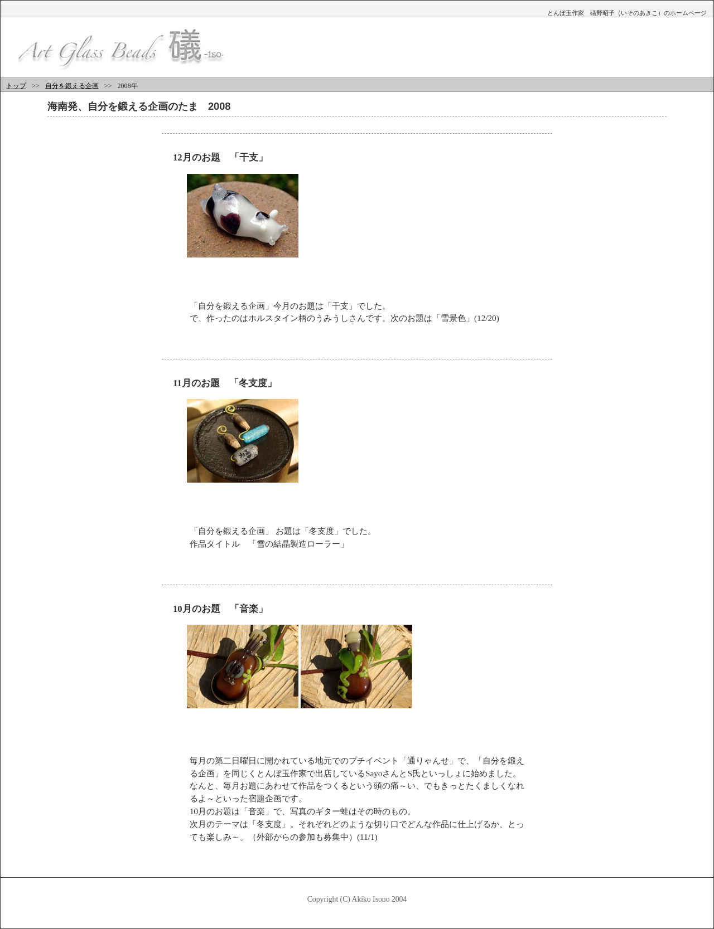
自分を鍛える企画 (72, 86)
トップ (16, 86)
